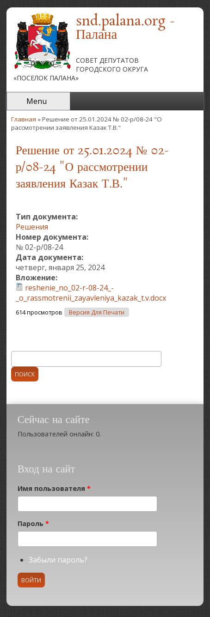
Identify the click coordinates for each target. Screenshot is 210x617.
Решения (32, 227)
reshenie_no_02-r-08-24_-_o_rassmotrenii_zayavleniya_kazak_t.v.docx (91, 293)
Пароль (33, 523)
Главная (23, 119)
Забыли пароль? (58, 560)
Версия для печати (96, 312)
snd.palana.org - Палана (125, 28)
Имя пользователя (54, 488)
